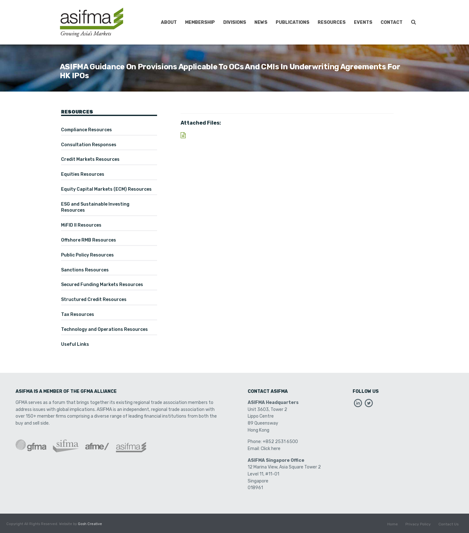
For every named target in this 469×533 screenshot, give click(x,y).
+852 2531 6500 (280, 441)
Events (363, 22)
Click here (270, 448)
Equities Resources (82, 174)
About (169, 22)
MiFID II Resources (81, 225)
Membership (200, 22)
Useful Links (75, 344)
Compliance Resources (86, 130)
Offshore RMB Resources (88, 240)
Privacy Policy (418, 524)
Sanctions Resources (85, 270)
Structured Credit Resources (94, 299)
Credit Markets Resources (90, 159)
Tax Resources (77, 314)
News (260, 22)
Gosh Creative (90, 524)
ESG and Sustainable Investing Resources (95, 207)
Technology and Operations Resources (104, 329)
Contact (392, 22)
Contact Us (448, 524)
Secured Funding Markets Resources (102, 284)
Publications (292, 22)
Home (392, 524)
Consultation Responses (88, 144)
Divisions (234, 22)
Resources (332, 22)
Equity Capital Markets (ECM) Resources (106, 189)
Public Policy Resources (87, 255)
